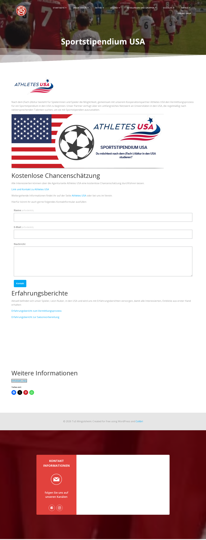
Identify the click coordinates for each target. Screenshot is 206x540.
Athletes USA (79, 195)
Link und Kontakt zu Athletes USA (30, 189)
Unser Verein (81, 8)
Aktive (99, 8)
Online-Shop (184, 13)
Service (186, 8)
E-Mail (24, 227)
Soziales (169, 8)
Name (24, 210)
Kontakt (20, 284)
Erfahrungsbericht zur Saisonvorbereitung (35, 317)
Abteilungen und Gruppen (141, 8)
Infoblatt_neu (19, 381)
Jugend (115, 8)
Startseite (60, 8)
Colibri (139, 421)
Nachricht (20, 244)
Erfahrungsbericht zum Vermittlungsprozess (36, 311)
